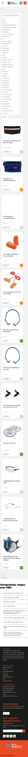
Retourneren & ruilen (8, 690)
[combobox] (11, 113)
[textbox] (11, 113)
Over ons (5, 669)
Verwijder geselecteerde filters (11, 15)
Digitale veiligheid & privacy (9, 692)
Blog (4, 678)
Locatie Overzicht (7, 680)
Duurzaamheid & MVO (8, 671)
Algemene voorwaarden (8, 686)
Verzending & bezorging (8, 688)
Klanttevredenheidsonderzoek (10, 696)
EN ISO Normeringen (8, 677)
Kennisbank (5, 675)
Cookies (5, 694)
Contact (6, 713)
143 (3, 578)
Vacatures (5, 673)
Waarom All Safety (7, 667)
